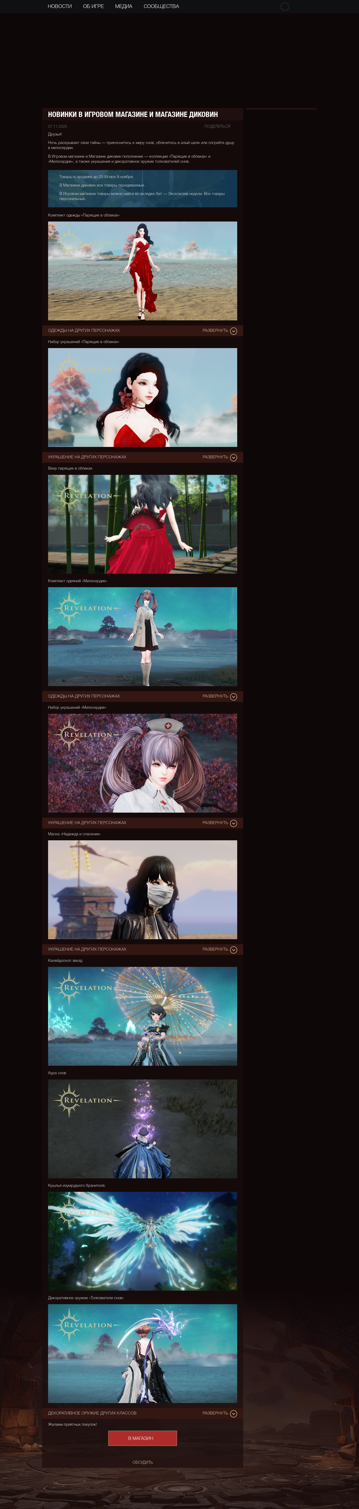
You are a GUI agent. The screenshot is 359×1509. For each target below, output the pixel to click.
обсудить (143, 1462)
